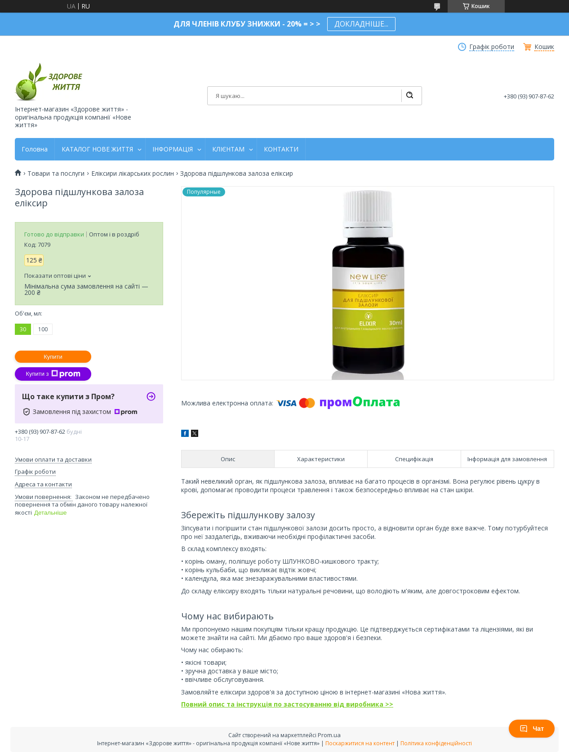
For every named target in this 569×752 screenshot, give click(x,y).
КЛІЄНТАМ (228, 149)
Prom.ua (329, 735)
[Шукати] (409, 95)
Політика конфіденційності (436, 743)
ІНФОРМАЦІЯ (172, 149)
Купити (53, 356)
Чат (532, 729)
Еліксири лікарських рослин (132, 173)
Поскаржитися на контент (360, 743)
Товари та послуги (55, 173)
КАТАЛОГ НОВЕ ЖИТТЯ (97, 149)
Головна (35, 149)
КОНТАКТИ (281, 149)
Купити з (53, 374)
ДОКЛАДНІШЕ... (361, 24)
